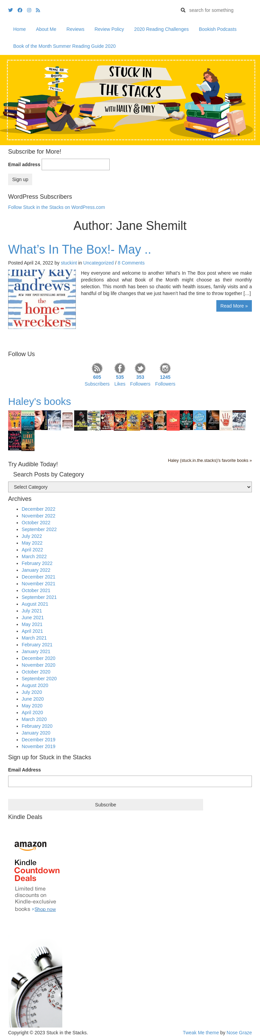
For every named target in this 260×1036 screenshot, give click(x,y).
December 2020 (39, 658)
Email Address (24, 770)
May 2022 (32, 543)
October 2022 (36, 522)
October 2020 (36, 672)
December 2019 (39, 739)
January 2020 (36, 733)
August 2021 (35, 604)
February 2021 (37, 644)
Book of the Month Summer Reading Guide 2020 (64, 46)
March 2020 (34, 719)
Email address (24, 164)
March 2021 (34, 638)
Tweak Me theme (201, 1032)
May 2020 (32, 705)
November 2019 (39, 746)
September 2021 (39, 597)
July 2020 (32, 692)
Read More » (234, 306)
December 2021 (39, 577)
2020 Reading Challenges (161, 29)
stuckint (69, 263)
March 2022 (34, 556)
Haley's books (39, 401)
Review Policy (109, 29)
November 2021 (39, 583)
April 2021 (32, 631)
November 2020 (39, 665)
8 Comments (131, 263)
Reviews (75, 29)
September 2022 (39, 529)
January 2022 (36, 570)
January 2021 (36, 651)
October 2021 (36, 590)
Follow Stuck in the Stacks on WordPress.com (56, 207)
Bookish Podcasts (217, 29)
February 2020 (37, 726)
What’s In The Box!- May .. (79, 249)
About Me (46, 29)
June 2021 (33, 617)
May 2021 (32, 624)
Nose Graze (239, 1032)
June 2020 (33, 699)
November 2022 (39, 516)
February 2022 (37, 563)
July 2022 (32, 536)
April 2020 (32, 712)
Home (19, 29)
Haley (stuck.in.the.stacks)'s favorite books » (210, 460)
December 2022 (39, 509)
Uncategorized (98, 263)
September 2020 (39, 678)
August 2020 (35, 685)
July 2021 (32, 610)
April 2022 (32, 549)
